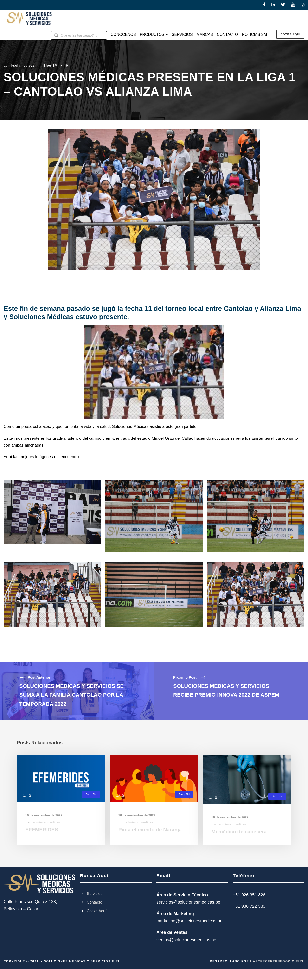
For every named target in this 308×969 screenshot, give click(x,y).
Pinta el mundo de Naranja (150, 829)
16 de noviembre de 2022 (43, 815)
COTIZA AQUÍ (290, 34)
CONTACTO (227, 34)
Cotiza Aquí (97, 911)
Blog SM (50, 65)
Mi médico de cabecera (239, 831)
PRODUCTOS (152, 34)
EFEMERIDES (41, 829)
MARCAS (205, 34)
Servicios (95, 894)
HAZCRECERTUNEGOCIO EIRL (277, 961)
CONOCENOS (123, 34)
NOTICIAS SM (254, 34)
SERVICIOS (182, 34)
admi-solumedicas (19, 65)
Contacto (94, 902)
